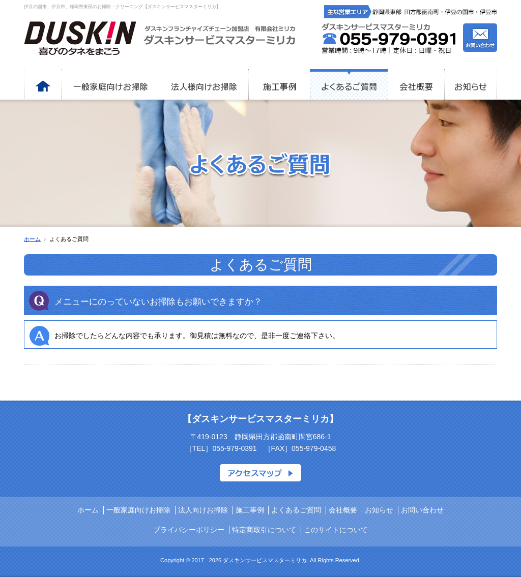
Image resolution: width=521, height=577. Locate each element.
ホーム (32, 239)
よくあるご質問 (296, 510)
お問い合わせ (422, 510)
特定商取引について (264, 530)
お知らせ (379, 510)
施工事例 (250, 510)
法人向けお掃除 (203, 510)
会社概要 (343, 510)
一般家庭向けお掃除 (138, 510)
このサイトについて (336, 530)
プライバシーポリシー (188, 530)
